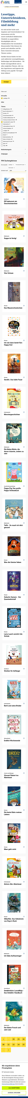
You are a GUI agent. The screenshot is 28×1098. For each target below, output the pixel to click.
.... (8, 1039)
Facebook (5, 1081)
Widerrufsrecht (6, 1091)
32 (8, 1045)
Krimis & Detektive (7, 128)
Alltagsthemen (6, 109)
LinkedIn (18, 1081)
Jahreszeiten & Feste (8, 126)
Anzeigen (6, 82)
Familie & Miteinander (8, 117)
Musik (4, 134)
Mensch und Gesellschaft (9, 132)
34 (18, 1045)
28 (13, 1039)
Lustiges (5, 130)
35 (23, 1045)
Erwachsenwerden (7, 115)
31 (3, 1045)
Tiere (4, 145)
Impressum (18, 1094)
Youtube (5, 1084)
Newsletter (6, 1078)
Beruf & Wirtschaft (7, 111)
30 (23, 1039)
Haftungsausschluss (7, 1094)
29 (18, 1039)
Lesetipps (5, 98)
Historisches (6, 124)
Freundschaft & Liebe (8, 122)
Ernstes (5, 113)
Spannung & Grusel (7, 141)
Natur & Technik (6, 139)
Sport (4, 143)
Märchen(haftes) (7, 137)
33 (13, 1045)
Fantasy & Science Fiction (9, 119)
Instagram (18, 1078)
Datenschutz (15, 1091)
